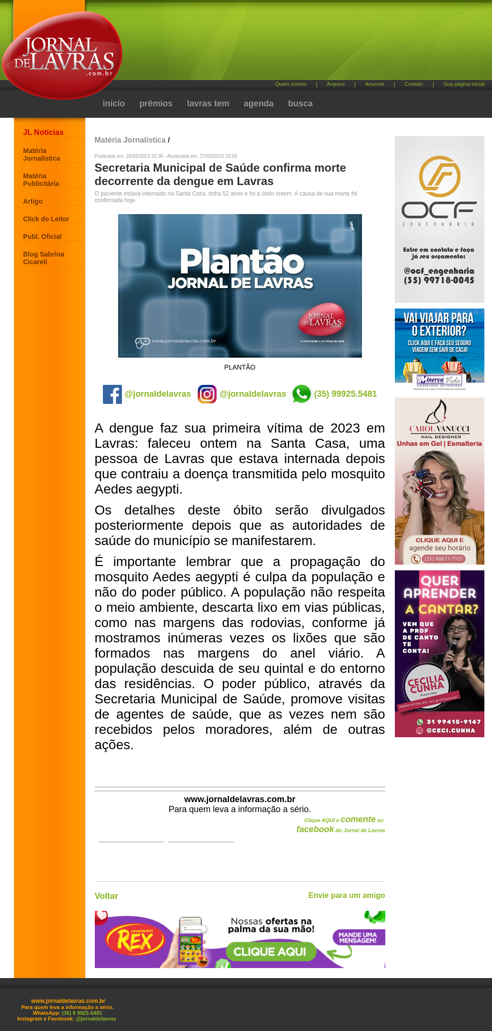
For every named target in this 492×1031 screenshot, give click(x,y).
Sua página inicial (463, 84)
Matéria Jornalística (41, 154)
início (114, 103)
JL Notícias (43, 132)
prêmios (156, 103)
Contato (414, 84)
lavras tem (208, 103)
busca (300, 103)
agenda (259, 103)
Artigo (33, 201)
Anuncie (374, 84)
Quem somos (290, 84)
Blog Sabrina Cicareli (43, 258)
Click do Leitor (46, 219)
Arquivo (335, 84)
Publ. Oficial (42, 236)
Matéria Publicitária (41, 179)
